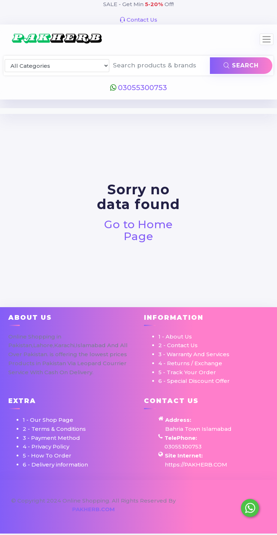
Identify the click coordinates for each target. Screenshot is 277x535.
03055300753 (138, 87)
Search (241, 65)
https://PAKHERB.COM (196, 464)
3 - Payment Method (51, 437)
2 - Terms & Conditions (54, 428)
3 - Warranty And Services (193, 354)
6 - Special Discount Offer (194, 380)
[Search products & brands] (160, 65)
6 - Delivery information (55, 464)
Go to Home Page (138, 230)
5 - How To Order (47, 455)
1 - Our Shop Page (48, 419)
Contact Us (138, 19)
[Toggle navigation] (266, 39)
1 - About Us (175, 336)
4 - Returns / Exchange (190, 363)
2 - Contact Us (178, 345)
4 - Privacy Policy (46, 446)
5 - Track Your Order (187, 372)
